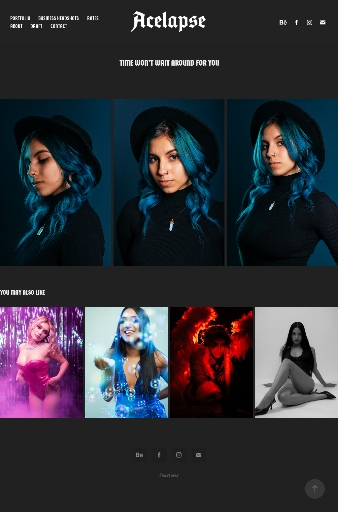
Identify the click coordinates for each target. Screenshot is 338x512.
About (16, 26)
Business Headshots (58, 18)
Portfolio (20, 18)
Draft (36, 26)
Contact (59, 26)
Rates (93, 18)
